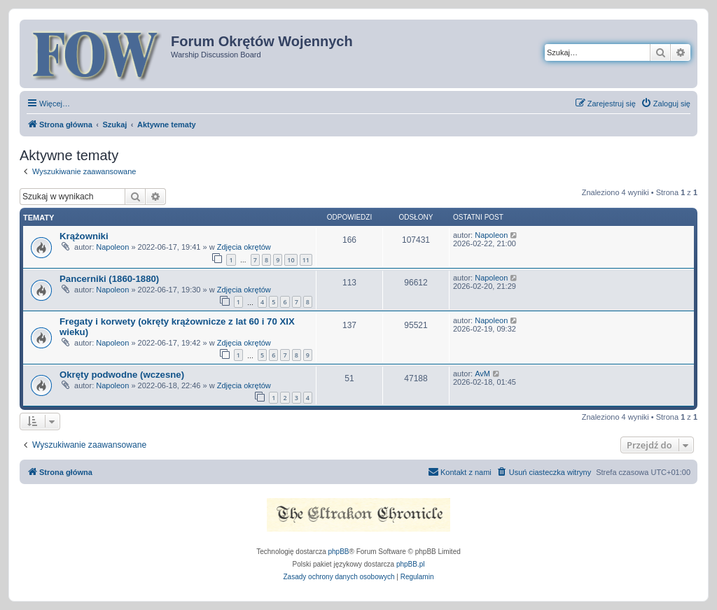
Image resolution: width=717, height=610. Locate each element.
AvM (482, 373)
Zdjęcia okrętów (244, 247)
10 (290, 259)
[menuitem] (665, 103)
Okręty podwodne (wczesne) (122, 374)
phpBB (338, 551)
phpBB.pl (410, 564)
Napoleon (112, 247)
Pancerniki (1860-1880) (109, 279)
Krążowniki (84, 236)
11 (305, 259)
